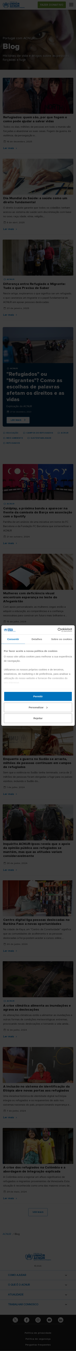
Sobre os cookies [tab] (61, 639)
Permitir (38, 696)
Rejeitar (37, 718)
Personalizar (38, 707)
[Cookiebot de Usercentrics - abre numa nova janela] (57, 630)
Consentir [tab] (13, 639)
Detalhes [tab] (37, 639)
